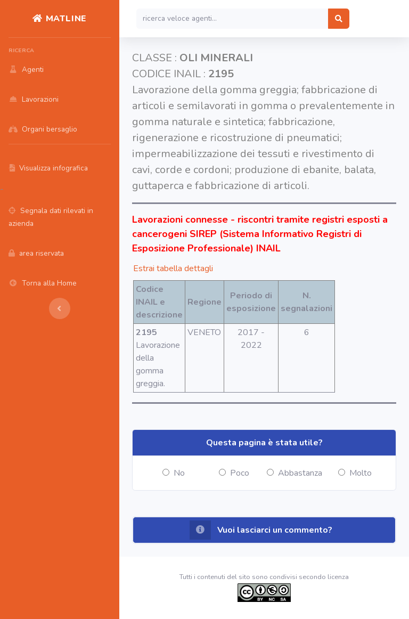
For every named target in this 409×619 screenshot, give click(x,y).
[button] (264, 530)
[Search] (232, 19)
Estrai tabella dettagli (173, 268)
